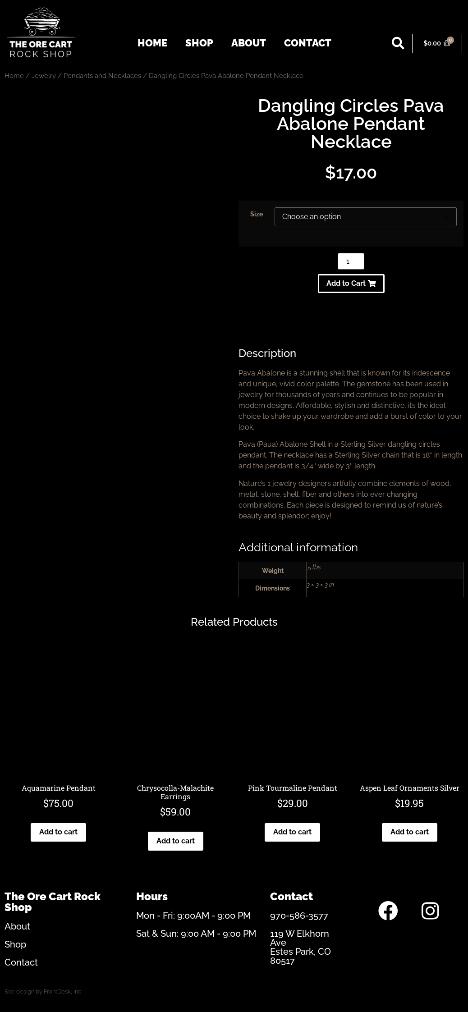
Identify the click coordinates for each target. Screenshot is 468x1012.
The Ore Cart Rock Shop (53, 902)
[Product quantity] (351, 261)
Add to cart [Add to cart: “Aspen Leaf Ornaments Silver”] (409, 832)
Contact (307, 43)
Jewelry (44, 75)
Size (256, 214)
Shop (199, 43)
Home (152, 43)
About (248, 43)
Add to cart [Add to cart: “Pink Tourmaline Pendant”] (292, 832)
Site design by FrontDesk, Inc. (43, 991)
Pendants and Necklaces (102, 75)
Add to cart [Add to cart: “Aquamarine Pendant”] (58, 832)
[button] (398, 43)
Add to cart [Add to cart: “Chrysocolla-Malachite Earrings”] (175, 841)
